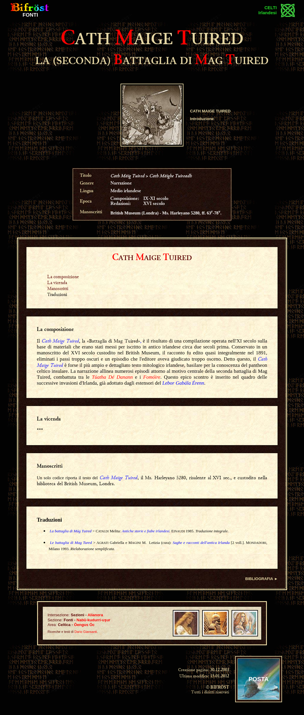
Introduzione (202, 119)
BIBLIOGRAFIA (259, 579)
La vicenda (57, 282)
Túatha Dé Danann (112, 377)
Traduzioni (49, 520)
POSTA (258, 679)
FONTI (30, 15)
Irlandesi (267, 12)
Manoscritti (57, 288)
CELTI (271, 7)
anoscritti (52, 466)
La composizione (63, 276)
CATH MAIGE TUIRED (210, 111)
